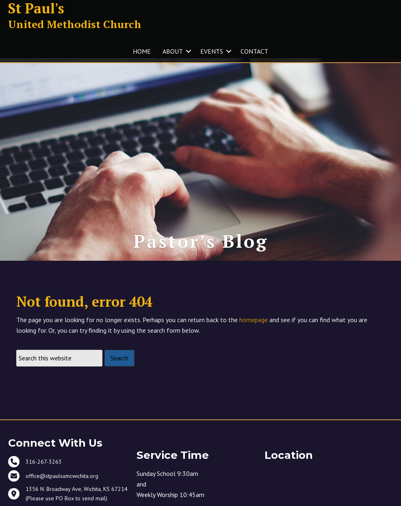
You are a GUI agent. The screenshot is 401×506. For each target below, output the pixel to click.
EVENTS (211, 51)
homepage (253, 325)
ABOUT (173, 51)
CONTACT (254, 51)
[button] (188, 51)
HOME (142, 51)
